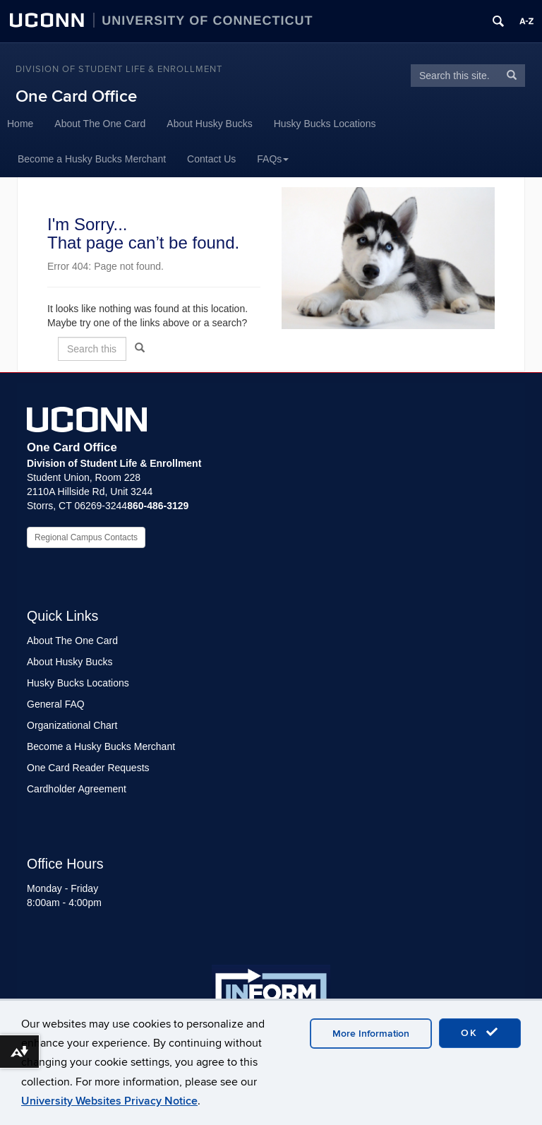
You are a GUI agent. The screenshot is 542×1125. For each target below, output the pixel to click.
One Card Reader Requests (88, 767)
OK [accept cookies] (480, 1032)
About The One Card (99, 123)
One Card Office (76, 96)
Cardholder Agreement (76, 788)
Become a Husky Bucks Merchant (92, 159)
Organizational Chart (72, 725)
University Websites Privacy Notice (109, 1101)
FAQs (273, 159)
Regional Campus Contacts (86, 537)
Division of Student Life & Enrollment (119, 69)
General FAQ (56, 704)
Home (20, 123)
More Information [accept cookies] (370, 1034)
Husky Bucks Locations (325, 123)
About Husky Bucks (209, 123)
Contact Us (211, 159)
